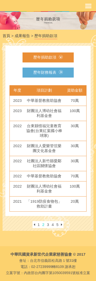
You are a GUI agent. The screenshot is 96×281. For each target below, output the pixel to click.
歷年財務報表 (48, 72)
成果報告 (22, 36)
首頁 (6, 36)
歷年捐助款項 (45, 36)
